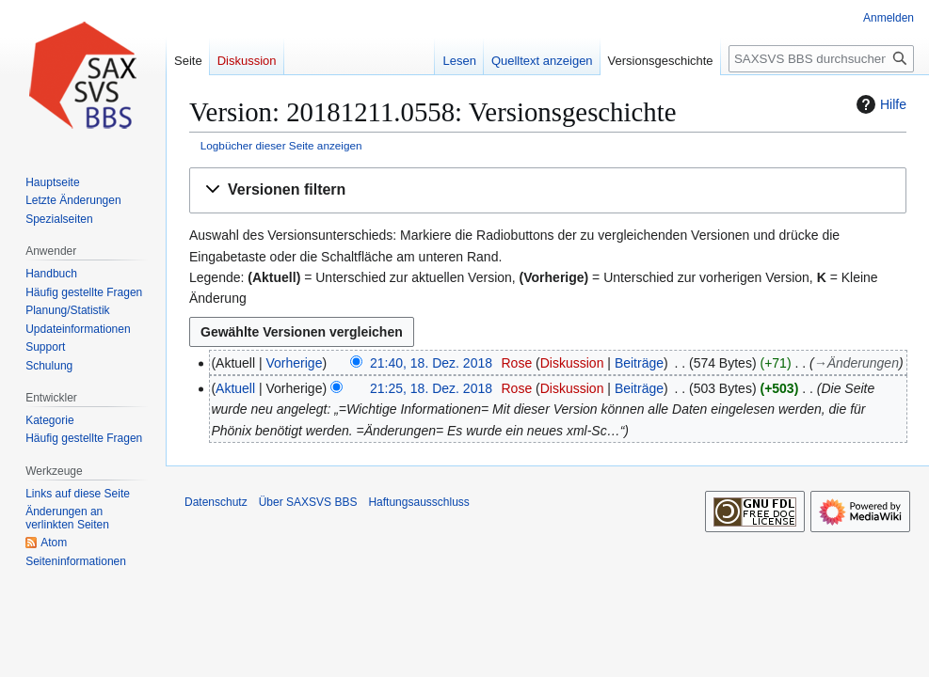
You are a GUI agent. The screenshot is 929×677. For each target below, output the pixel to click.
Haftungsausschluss (418, 502)
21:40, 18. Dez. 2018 (431, 362)
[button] (547, 190)
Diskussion (572, 362)
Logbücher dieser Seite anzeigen (281, 145)
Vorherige (294, 362)
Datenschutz (216, 502)
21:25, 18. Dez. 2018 (431, 388)
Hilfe (879, 104)
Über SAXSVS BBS (308, 502)
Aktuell (235, 388)
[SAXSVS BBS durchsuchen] (821, 58)
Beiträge (639, 362)
